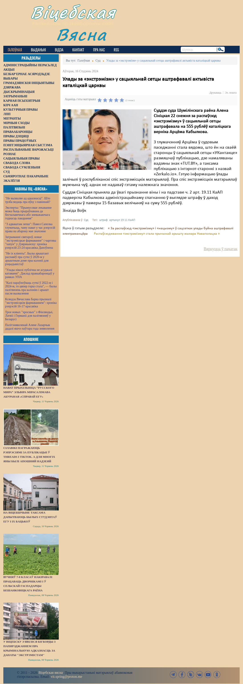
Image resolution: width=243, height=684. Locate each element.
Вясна (81, 34)
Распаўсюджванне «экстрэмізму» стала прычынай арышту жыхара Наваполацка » (157, 234)
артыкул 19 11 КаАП (122, 220)
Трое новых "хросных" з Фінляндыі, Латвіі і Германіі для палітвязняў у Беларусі (29, 315)
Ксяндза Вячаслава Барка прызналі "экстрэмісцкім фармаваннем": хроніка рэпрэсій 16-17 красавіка (31, 303)
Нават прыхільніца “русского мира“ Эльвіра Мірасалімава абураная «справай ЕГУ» (28, 392)
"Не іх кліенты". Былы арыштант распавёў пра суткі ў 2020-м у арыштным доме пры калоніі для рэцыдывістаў (27, 259)
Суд (86, 220)
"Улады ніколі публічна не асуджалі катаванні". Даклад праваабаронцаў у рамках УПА (29, 273)
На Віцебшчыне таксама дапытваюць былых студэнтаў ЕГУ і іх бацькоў (30, 517)
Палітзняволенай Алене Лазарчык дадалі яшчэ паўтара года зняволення (29, 326)
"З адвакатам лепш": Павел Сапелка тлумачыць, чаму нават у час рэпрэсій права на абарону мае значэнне (30, 227)
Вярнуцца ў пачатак (220, 249)
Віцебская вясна (50, 672)
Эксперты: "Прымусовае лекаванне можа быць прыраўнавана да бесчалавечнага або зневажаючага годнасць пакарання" (28, 213)
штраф (103, 220)
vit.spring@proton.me (66, 676)
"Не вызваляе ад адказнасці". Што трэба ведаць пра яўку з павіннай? (27, 200)
